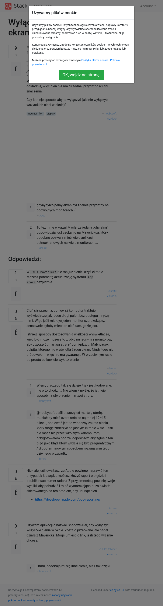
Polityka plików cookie (94, 60)
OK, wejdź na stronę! (81, 74)
